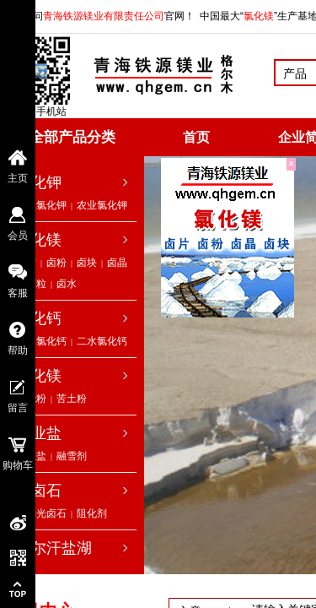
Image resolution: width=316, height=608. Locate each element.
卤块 (87, 263)
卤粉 (56, 263)
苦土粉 (71, 398)
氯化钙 (39, 318)
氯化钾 (39, 182)
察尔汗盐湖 (54, 548)
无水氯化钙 (41, 341)
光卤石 (39, 490)
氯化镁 (39, 239)
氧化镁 (39, 375)
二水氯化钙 (102, 341)
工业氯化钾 (41, 205)
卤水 (66, 284)
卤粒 (36, 284)
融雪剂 (71, 456)
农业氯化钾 (102, 205)
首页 (196, 137)
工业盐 (39, 433)
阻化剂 (92, 513)
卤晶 (117, 263)
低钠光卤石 (41, 513)
